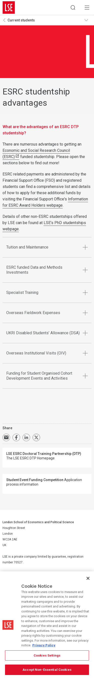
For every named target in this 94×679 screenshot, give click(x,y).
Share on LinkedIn (26, 437)
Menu (87, 7)
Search (73, 7)
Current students (21, 20)
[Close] (87, 578)
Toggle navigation (88, 20)
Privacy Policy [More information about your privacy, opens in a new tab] (43, 645)
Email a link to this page (6, 437)
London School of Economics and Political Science (9, 7)
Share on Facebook (16, 437)
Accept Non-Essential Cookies (47, 670)
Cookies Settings (47, 655)
